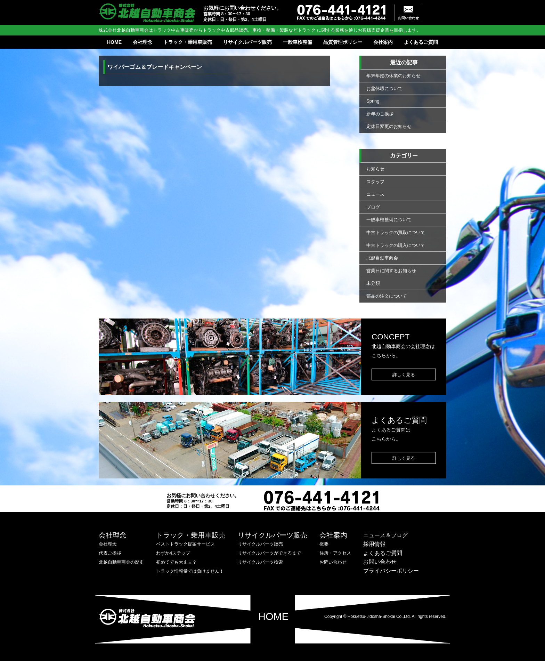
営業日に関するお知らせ (391, 270)
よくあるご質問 (421, 42)
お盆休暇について (384, 88)
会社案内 (383, 42)
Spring (373, 101)
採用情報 (374, 544)
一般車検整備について (389, 219)
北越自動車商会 (382, 257)
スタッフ (375, 181)
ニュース (375, 194)
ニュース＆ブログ (385, 535)
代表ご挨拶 (110, 553)
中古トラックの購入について (395, 245)
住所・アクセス (335, 553)
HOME (114, 42)
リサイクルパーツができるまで (269, 553)
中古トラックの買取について (395, 232)
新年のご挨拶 (379, 113)
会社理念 (142, 42)
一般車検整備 (297, 42)
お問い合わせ (408, 18)
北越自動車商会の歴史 (121, 562)
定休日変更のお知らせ (389, 126)
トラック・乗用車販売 (187, 42)
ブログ (373, 207)
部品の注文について (386, 296)
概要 (323, 544)
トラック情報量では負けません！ (190, 571)
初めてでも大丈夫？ (176, 562)
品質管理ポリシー (342, 42)
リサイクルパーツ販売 (247, 42)
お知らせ (375, 168)
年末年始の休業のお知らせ (393, 75)
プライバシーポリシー (391, 571)
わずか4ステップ (173, 553)
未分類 (373, 283)
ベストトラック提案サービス (185, 544)
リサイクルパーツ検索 (260, 562)
